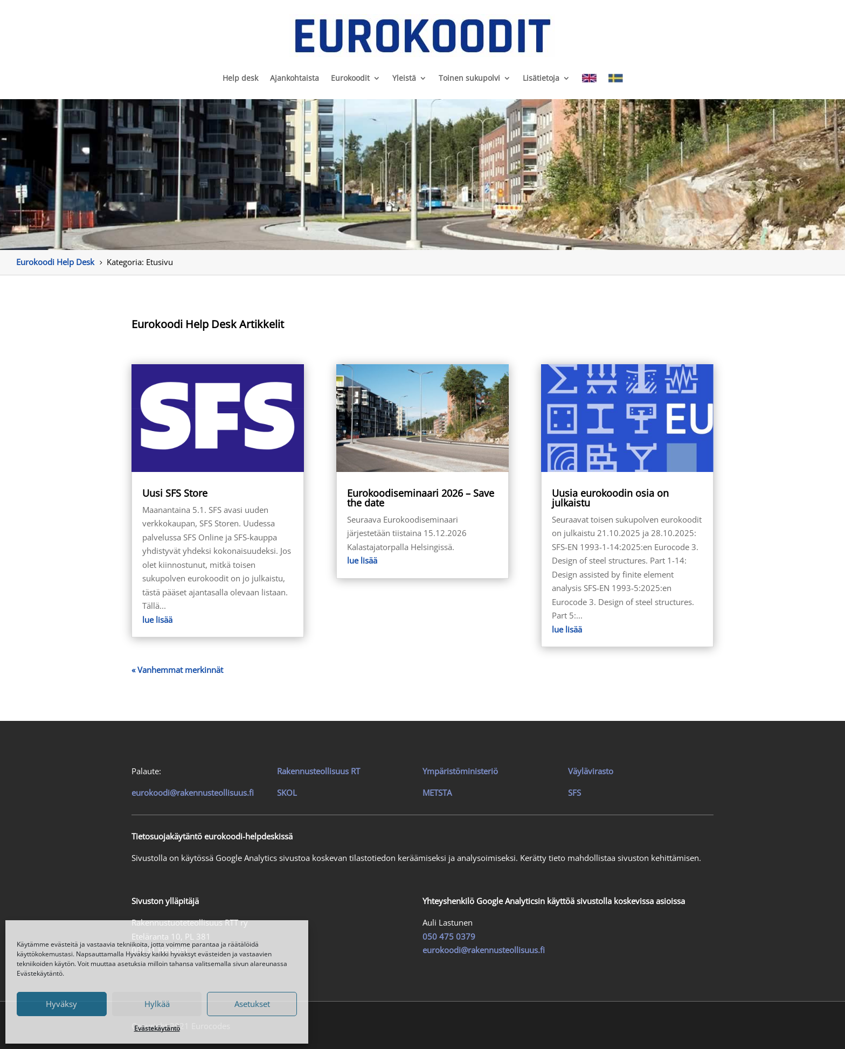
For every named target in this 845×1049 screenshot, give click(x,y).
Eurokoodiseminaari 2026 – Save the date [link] (420, 498)
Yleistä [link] (404, 78)
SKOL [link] (287, 792)
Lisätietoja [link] (541, 78)
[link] (422, 35)
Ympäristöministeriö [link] (460, 771)
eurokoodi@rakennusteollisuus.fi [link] (192, 792)
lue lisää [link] (157, 619)
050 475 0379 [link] (448, 936)
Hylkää (157, 1003)
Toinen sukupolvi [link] (469, 78)
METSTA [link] (437, 792)
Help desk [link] (240, 78)
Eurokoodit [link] (350, 78)
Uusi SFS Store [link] (174, 493)
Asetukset (252, 1003)
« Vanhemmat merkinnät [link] (177, 669)
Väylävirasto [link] (590, 771)
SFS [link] (574, 792)
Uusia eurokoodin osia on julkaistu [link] (610, 498)
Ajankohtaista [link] (294, 78)
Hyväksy (61, 1003)
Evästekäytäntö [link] (157, 1028)
